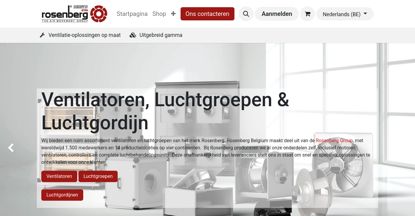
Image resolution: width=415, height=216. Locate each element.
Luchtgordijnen (62, 195)
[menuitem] (132, 14)
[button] (246, 13)
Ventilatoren (59, 176)
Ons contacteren (207, 13)
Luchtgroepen (98, 176)
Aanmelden (277, 13)
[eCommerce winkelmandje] (307, 13)
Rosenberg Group (334, 140)
